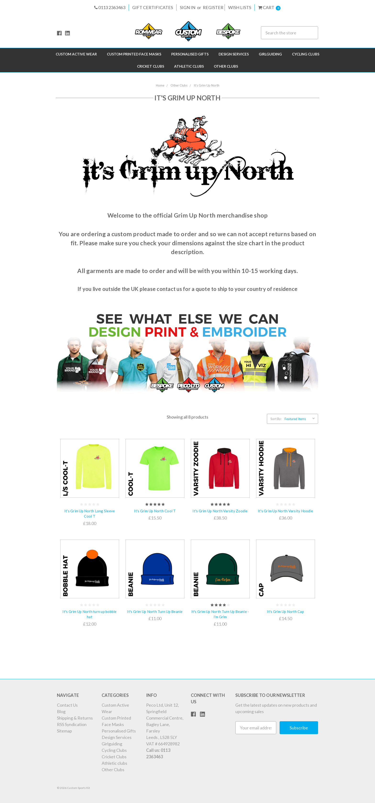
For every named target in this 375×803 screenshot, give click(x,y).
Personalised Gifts (190, 54)
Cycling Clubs (305, 54)
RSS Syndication (72, 724)
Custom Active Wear (76, 54)
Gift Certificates (152, 7)
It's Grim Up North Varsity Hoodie (285, 511)
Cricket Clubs (150, 66)
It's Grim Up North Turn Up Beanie (154, 611)
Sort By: (275, 419)
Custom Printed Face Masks (134, 54)
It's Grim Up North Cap (285, 611)
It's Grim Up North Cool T (155, 511)
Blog (61, 711)
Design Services (234, 54)
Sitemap (64, 730)
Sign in (187, 7)
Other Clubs (226, 66)
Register (213, 7)
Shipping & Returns (75, 718)
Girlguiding (270, 54)
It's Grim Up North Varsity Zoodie (220, 511)
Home (160, 85)
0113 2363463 (109, 7)
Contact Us (67, 705)
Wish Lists (239, 7)
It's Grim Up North (206, 85)
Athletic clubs (189, 66)
